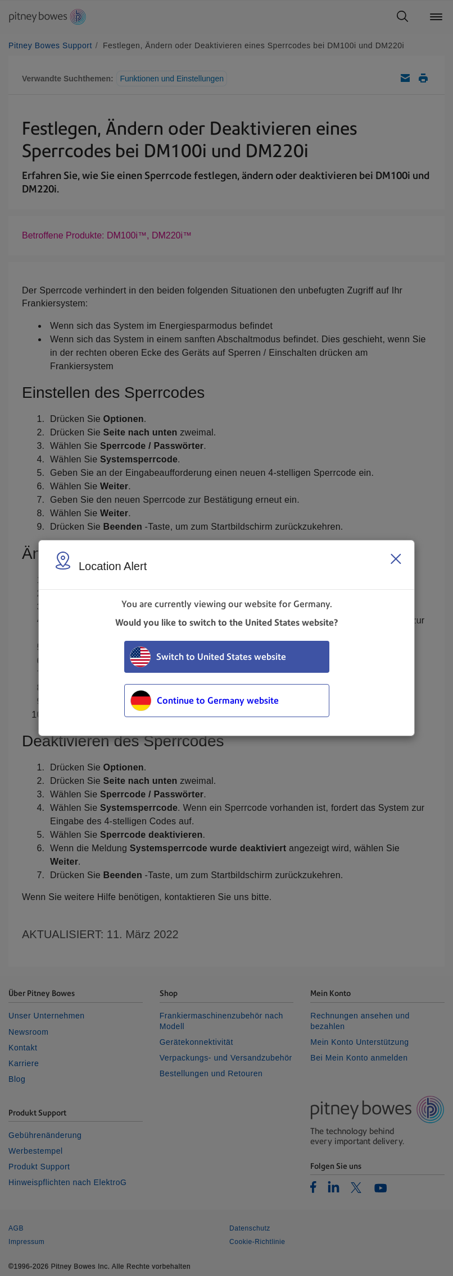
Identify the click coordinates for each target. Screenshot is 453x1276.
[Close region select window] (396, 559)
